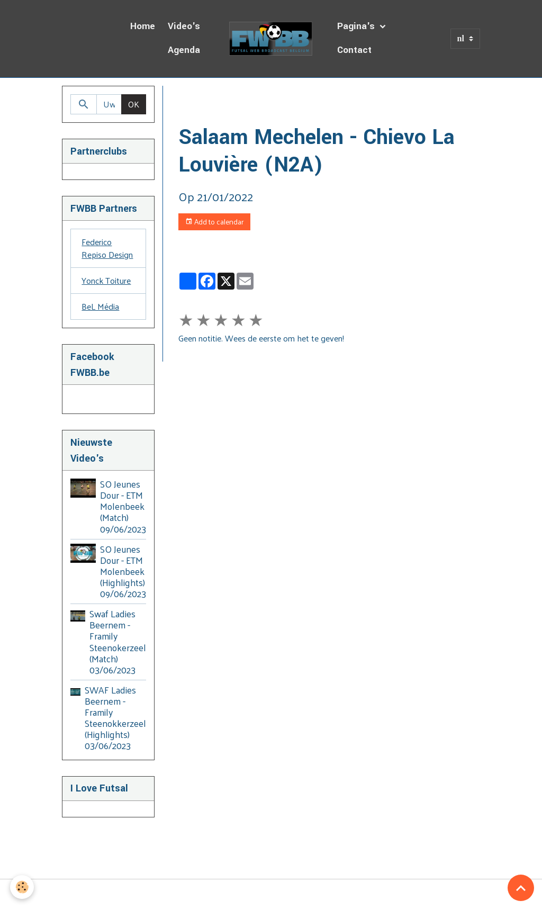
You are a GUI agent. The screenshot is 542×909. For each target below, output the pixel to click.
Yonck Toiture (106, 280)
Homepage (198, 98)
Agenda (184, 50)
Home (142, 26)
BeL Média (100, 306)
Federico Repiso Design (107, 248)
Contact (354, 50)
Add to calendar (214, 221)
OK (133, 104)
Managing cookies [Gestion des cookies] (271, 894)
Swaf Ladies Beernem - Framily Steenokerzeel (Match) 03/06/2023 (117, 641)
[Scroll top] (521, 888)
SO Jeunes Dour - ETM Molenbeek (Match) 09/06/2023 (123, 506)
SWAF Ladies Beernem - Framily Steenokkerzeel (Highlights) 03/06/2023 (115, 717)
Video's (184, 26)
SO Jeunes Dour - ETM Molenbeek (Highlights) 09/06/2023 (123, 571)
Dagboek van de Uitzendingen (284, 98)
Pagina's (357, 26)
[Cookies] (22, 887)
